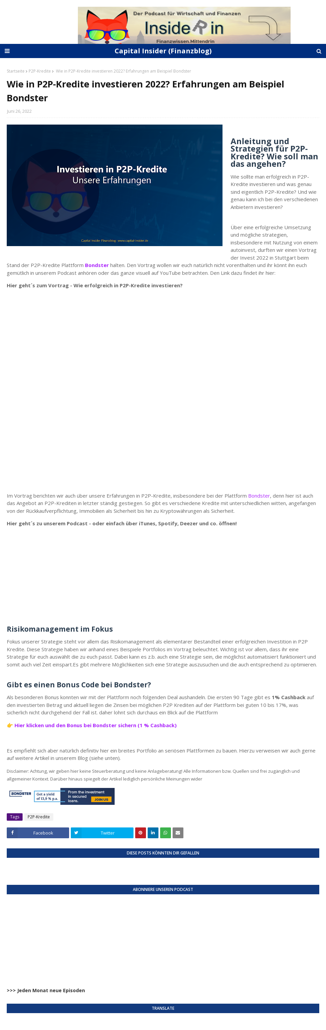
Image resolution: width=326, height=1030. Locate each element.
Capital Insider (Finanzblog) (163, 50)
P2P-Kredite (40, 71)
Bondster (259, 495)
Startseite (16, 71)
